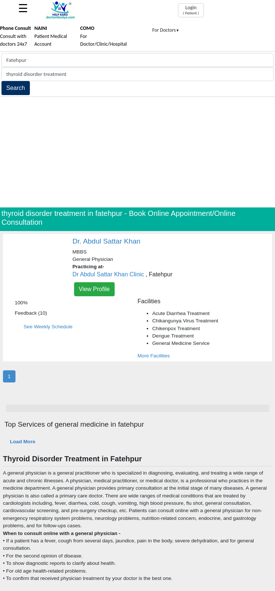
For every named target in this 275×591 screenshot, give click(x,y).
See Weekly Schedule (48, 326)
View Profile (94, 289)
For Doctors (166, 30)
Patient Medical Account (50, 36)
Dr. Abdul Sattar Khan (107, 241)
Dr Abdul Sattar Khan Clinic (108, 274)
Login (191, 9)
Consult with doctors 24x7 (15, 36)
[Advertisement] (137, 152)
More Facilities (154, 356)
